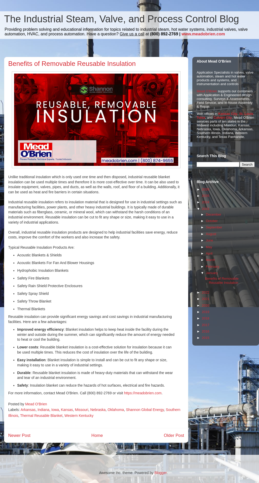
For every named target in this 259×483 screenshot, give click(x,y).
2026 (205, 189)
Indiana (43, 410)
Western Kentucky (78, 416)
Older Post (174, 435)
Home (97, 435)
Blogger (160, 473)
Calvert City (223, 117)
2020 (205, 305)
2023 (205, 209)
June (209, 240)
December (213, 214)
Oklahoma (116, 410)
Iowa (55, 410)
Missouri (81, 410)
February (212, 266)
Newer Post (19, 435)
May (209, 247)
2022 (205, 292)
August (211, 234)
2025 (205, 196)
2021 (205, 299)
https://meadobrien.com (143, 393)
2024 (205, 202)
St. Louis (246, 114)
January (212, 273)
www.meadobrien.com (203, 34)
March (210, 260)
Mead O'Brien (207, 91)
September (214, 227)
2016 (205, 331)
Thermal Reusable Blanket (41, 416)
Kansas (67, 410)
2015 (205, 338)
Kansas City (227, 114)
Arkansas (28, 410)
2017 (205, 325)
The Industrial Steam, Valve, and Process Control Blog (121, 19)
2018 (205, 318)
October (212, 221)
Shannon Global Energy (145, 410)
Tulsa (201, 117)
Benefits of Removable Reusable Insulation (221, 281)
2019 (205, 312)
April (209, 253)
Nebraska (98, 410)
